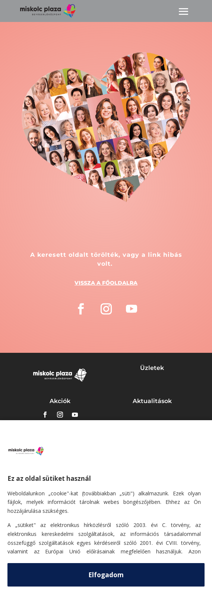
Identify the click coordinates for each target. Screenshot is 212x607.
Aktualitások (152, 401)
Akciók (60, 401)
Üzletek (152, 367)
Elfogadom (106, 575)
